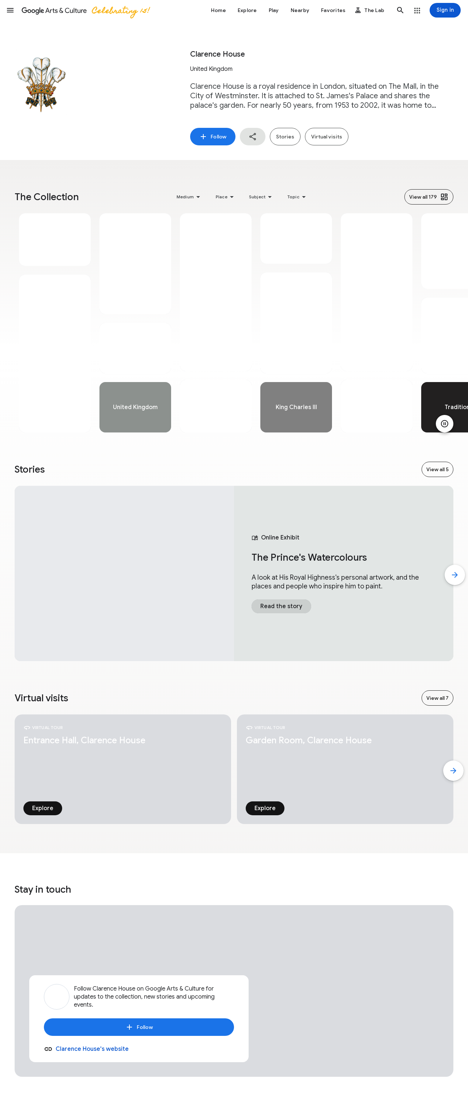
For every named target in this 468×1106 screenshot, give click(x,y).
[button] (10, 10)
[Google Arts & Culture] (85, 10)
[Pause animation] (444, 423)
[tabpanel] (55, 322)
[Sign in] (445, 10)
